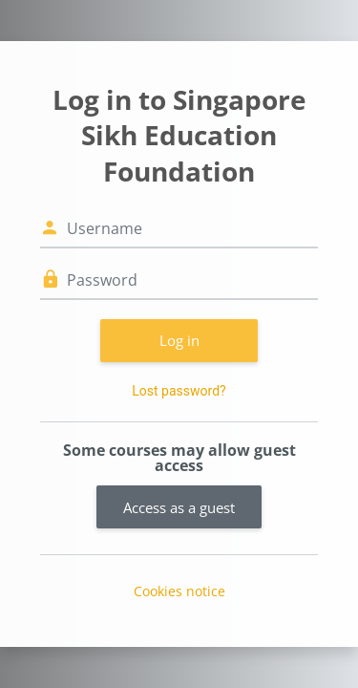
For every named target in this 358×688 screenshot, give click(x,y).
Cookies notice (179, 591)
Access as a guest (179, 507)
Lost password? (178, 390)
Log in (179, 340)
